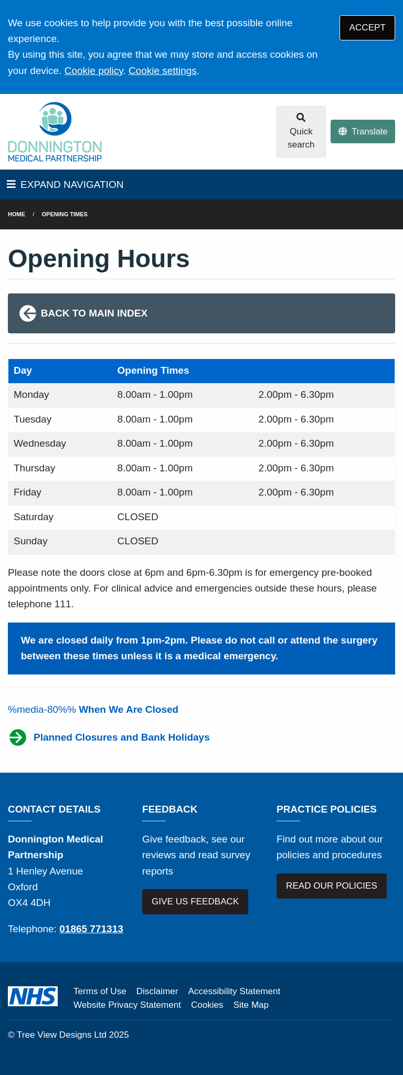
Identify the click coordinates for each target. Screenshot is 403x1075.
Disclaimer (157, 991)
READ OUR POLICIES (331, 886)
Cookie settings (163, 70)
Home (16, 214)
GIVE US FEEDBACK (195, 902)
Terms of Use (99, 991)
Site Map (251, 1005)
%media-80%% (93, 710)
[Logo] (55, 132)
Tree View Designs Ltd (62, 1035)
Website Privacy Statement (127, 1005)
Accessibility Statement (234, 991)
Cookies (207, 1005)
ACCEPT (367, 28)
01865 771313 (91, 928)
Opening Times (65, 214)
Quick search (301, 131)
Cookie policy (94, 70)
